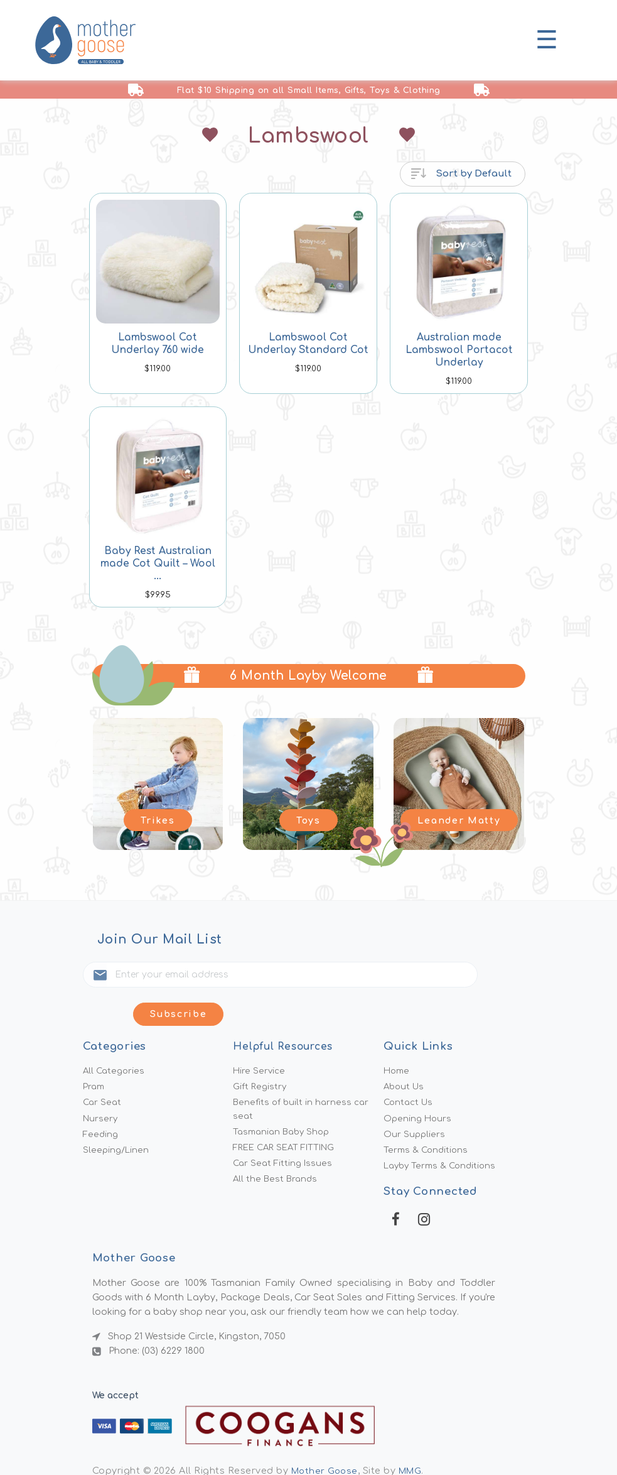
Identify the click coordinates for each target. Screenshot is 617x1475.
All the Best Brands (277, 1153)
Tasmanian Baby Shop (284, 1101)
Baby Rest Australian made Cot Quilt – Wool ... (158, 557)
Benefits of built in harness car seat (303, 1077)
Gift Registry (261, 1053)
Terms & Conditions (427, 1121)
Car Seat (103, 1070)
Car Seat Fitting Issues (284, 1135)
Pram (94, 1053)
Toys (309, 818)
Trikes (158, 818)
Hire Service (260, 1036)
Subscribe (477, 976)
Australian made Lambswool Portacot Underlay (459, 349)
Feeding (101, 1104)
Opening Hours (419, 1087)
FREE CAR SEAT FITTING (288, 1118)
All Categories (115, 1036)
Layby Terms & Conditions (443, 1138)
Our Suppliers (415, 1104)
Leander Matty (459, 818)
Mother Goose (326, 1445)
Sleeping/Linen (117, 1121)
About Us (405, 1053)
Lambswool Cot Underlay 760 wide (158, 343)
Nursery (101, 1087)
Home (397, 1036)
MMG (414, 1445)
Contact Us (410, 1070)
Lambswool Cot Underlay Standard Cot (308, 343)
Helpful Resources (286, 1011)
